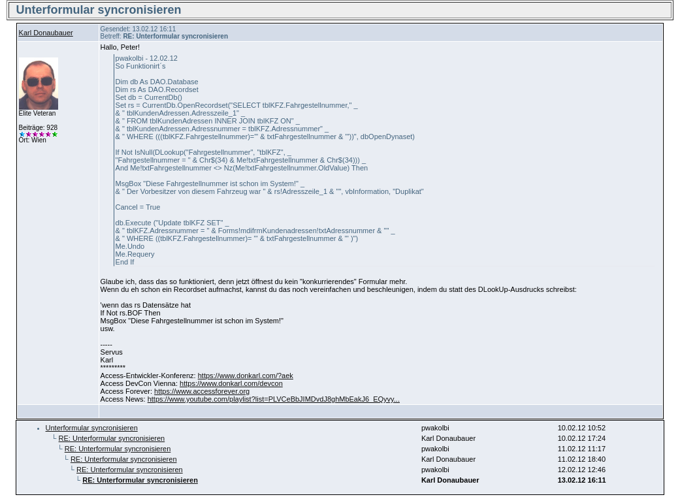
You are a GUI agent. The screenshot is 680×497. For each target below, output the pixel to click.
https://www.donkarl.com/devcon (231, 383)
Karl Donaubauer (46, 33)
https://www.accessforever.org (202, 391)
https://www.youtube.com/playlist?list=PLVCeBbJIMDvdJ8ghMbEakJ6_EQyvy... (274, 399)
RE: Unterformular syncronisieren (112, 438)
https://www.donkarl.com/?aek (245, 375)
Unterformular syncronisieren (92, 428)
